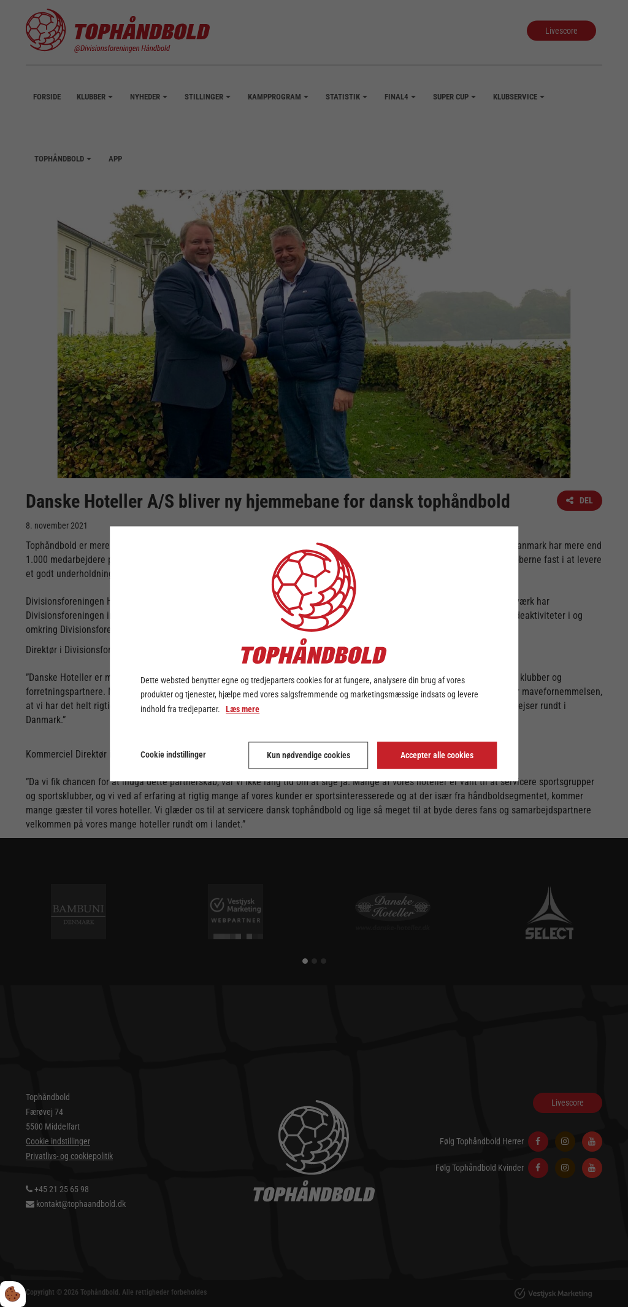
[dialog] (314, 653)
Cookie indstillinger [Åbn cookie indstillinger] (173, 754)
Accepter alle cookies (436, 755)
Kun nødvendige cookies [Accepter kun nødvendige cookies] (308, 755)
